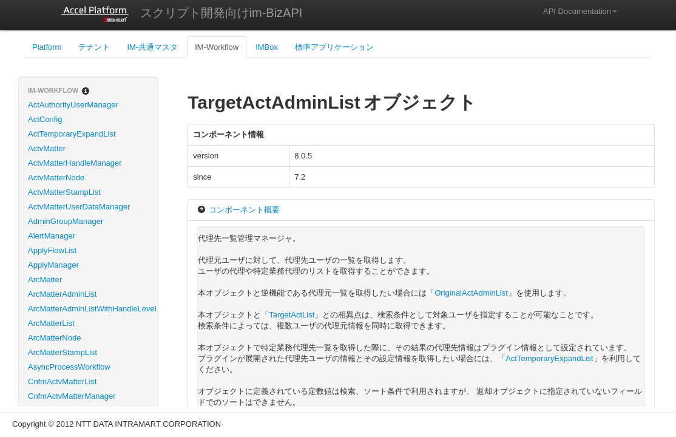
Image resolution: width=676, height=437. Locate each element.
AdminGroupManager (65, 221)
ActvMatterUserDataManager (79, 206)
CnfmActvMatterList (62, 381)
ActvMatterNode (56, 177)
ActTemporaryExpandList (72, 133)
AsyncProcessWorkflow (69, 366)
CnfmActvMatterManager (72, 396)
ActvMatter (47, 148)
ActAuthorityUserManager (73, 104)
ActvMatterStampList (64, 192)
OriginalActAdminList (471, 292)
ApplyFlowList (52, 250)
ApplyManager (53, 264)
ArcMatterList (51, 323)
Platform (46, 47)
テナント (94, 47)
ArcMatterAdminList (62, 294)
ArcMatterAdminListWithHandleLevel (92, 308)
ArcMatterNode (54, 337)
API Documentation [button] (580, 11)
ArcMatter (45, 279)
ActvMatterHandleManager (75, 163)
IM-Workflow (216, 47)
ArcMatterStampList (62, 352)
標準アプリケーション (334, 47)
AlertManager (51, 235)
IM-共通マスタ (152, 47)
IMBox (266, 47)
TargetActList (291, 314)
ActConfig (45, 119)
